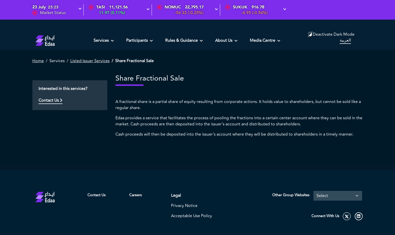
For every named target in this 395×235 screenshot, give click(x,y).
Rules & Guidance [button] (182, 40)
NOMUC (173, 7)
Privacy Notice (184, 206)
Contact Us (50, 100)
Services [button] (102, 40)
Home (38, 61)
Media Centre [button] (263, 40)
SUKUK (240, 7)
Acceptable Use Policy (191, 216)
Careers (135, 195)
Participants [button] (137, 40)
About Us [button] (224, 40)
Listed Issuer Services (90, 61)
